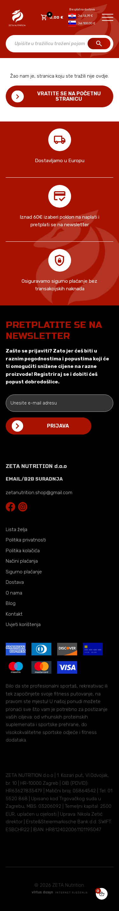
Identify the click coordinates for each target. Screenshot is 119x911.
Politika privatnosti (26, 540)
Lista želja (16, 529)
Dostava (15, 582)
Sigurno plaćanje (24, 572)
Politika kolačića (23, 550)
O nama (14, 593)
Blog (11, 603)
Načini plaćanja (22, 561)
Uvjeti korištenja (23, 624)
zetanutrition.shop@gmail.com (39, 492)
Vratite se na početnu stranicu (69, 96)
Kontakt (14, 614)
